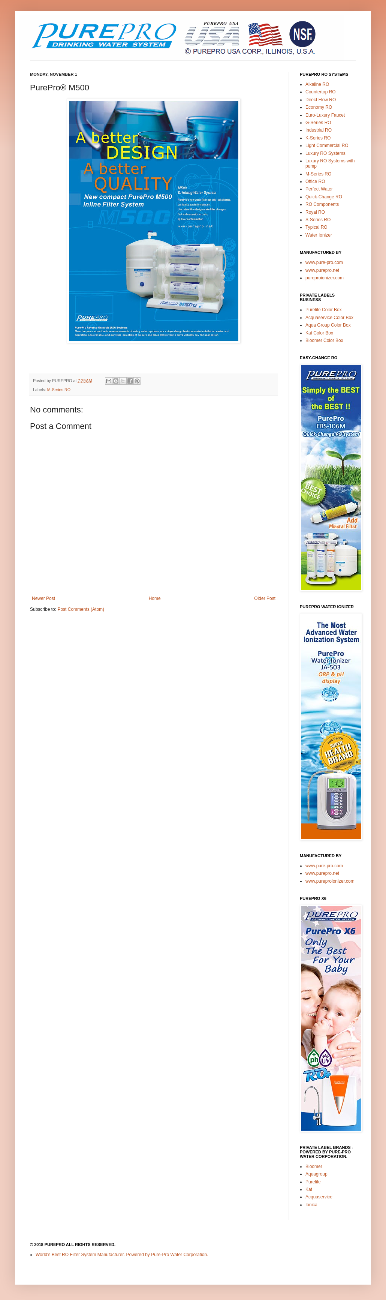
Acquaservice (318, 1197)
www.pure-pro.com (324, 262)
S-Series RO (318, 219)
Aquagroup (316, 1174)
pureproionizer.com (324, 277)
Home (155, 598)
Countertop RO (320, 91)
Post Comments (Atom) (80, 609)
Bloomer (313, 1166)
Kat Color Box (319, 333)
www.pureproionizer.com (330, 881)
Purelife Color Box (323, 309)
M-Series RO (58, 389)
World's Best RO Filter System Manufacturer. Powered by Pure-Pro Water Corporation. (122, 1254)
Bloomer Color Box (324, 340)
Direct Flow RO (320, 99)
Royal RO (315, 212)
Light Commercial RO (327, 145)
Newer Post (43, 598)
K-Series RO (318, 138)
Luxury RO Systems (325, 153)
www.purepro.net (322, 270)
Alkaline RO (317, 84)
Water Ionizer (318, 235)
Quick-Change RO (323, 196)
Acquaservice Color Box (329, 317)
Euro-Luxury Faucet (325, 115)
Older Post (264, 598)
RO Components (322, 204)
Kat (308, 1189)
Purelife (313, 1182)
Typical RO (316, 227)
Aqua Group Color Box (328, 325)
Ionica (311, 1204)
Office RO (315, 181)
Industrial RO (318, 130)
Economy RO (318, 107)
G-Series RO (318, 122)
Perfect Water (319, 189)
